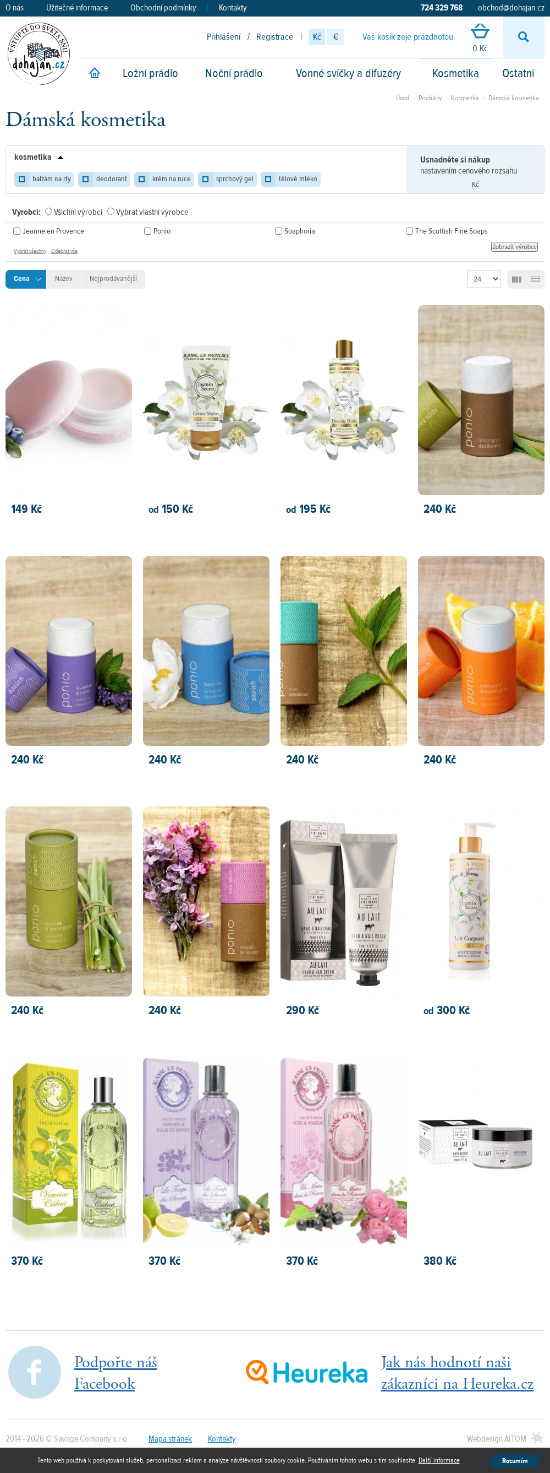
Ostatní (518, 73)
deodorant (111, 179)
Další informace (439, 1460)
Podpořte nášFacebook (115, 1373)
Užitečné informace (77, 7)
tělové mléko (298, 179)
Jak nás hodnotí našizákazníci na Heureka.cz (457, 1373)
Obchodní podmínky (163, 7)
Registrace (274, 37)
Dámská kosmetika (513, 98)
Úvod (402, 98)
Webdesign (496, 1438)
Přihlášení (223, 37)
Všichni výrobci (78, 212)
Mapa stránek (170, 1438)
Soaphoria (299, 231)
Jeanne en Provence (53, 231)
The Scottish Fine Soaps (451, 231)
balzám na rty (51, 179)
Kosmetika (455, 73)
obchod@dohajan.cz (511, 7)
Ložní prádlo (150, 73)
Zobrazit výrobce (514, 247)
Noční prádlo (234, 73)
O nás (15, 7)
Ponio (161, 231)
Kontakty (233, 7)
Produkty (430, 98)
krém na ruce (171, 179)
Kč (317, 37)
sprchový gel (235, 179)
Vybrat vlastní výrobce (152, 212)
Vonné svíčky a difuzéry (348, 73)
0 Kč (480, 39)
